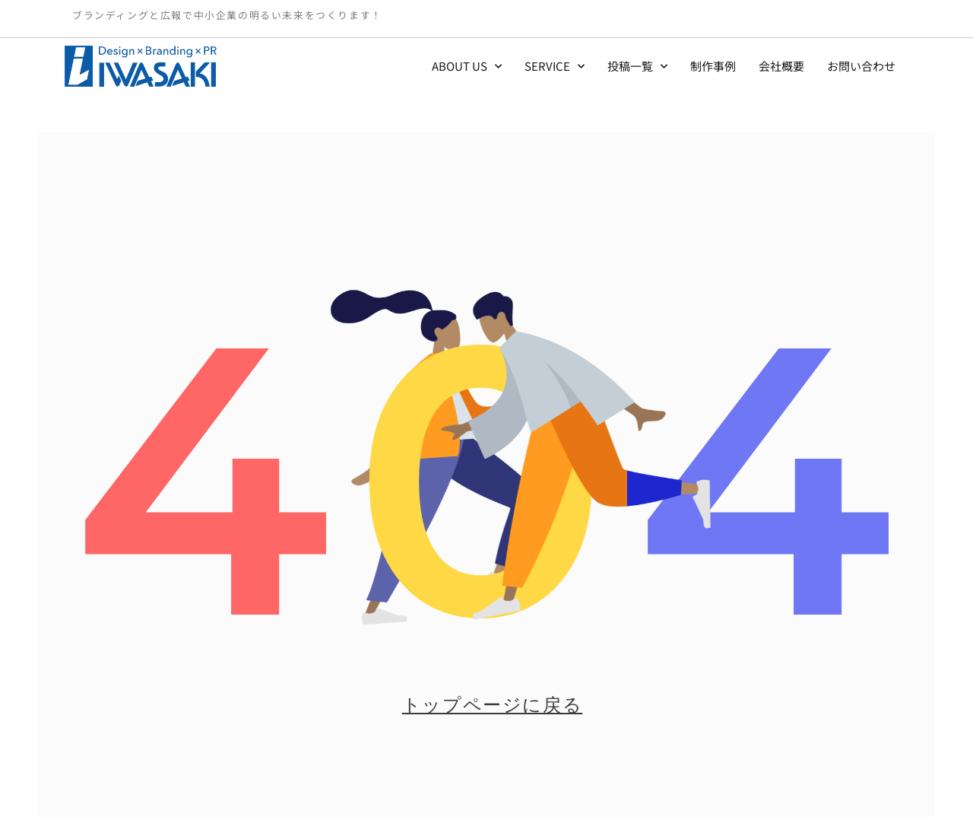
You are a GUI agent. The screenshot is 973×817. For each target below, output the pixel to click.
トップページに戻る (492, 705)
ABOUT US (467, 66)
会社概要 (781, 66)
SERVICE (555, 66)
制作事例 (713, 66)
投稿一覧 (637, 66)
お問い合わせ (861, 66)
